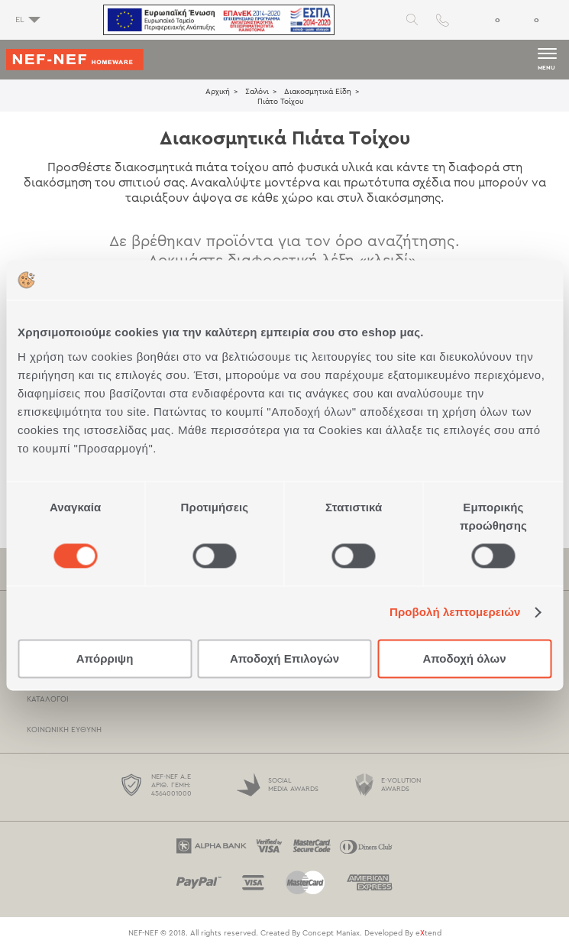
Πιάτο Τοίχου (280, 101)
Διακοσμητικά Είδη (317, 92)
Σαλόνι (257, 92)
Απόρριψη (105, 658)
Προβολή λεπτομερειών (455, 612)
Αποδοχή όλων (464, 658)
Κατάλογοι (48, 699)
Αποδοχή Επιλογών (284, 658)
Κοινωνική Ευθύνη (64, 730)
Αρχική (217, 92)
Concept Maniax (331, 933)
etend (428, 933)
